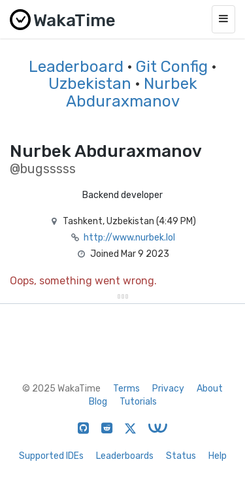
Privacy (168, 388)
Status (181, 455)
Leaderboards (125, 455)
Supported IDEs (51, 455)
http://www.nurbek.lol (129, 237)
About (210, 388)
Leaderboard (76, 67)
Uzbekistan (89, 84)
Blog (98, 401)
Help (217, 455)
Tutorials (138, 401)
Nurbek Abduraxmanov (131, 92)
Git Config (172, 67)
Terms (126, 388)
